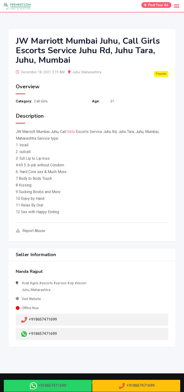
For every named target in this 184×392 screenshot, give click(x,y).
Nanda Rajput (29, 271)
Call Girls (41, 101)
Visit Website (31, 299)
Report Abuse (30, 230)
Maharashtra (91, 72)
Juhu (76, 72)
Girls (71, 131)
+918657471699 (43, 333)
